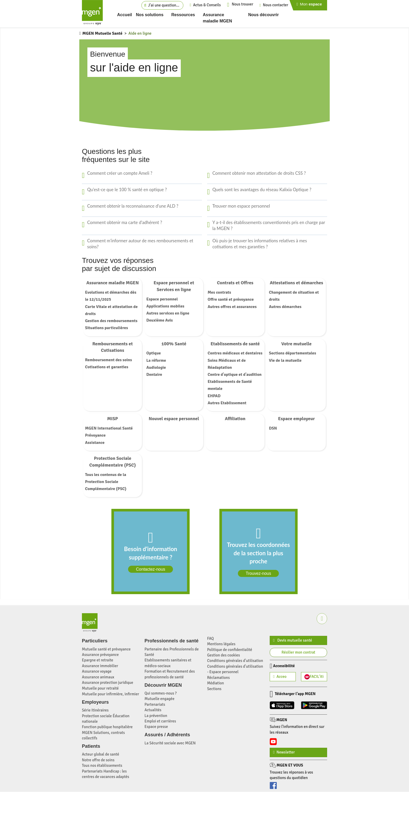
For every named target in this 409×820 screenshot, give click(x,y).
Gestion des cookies (223, 655)
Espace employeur (296, 418)
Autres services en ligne (167, 313)
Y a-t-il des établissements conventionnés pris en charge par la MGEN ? (268, 225)
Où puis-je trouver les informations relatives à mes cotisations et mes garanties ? (259, 244)
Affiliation (235, 418)
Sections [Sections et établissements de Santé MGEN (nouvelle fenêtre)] (214, 688)
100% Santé (174, 344)
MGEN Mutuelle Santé (102, 33)
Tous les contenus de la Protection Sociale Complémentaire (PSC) (106, 481)
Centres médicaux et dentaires (235, 353)
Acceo (279, 676)
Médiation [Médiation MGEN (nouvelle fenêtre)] (215, 683)
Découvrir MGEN (163, 685)
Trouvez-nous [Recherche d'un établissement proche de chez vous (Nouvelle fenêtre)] (258, 573)
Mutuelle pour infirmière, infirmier (110, 694)
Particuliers (94, 640)
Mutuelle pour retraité (100, 688)
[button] (322, 618)
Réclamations (218, 677)
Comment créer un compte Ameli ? (119, 173)
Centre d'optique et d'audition (235, 374)
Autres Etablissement (227, 403)
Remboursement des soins (108, 360)
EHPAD (214, 396)
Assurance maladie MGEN (112, 283)
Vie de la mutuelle (285, 360)
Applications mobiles (165, 306)
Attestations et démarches (296, 283)
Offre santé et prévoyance (231, 299)
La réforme (156, 360)
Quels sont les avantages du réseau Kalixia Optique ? (261, 189)
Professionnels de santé (172, 640)
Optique (153, 353)
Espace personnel (162, 299)
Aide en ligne (140, 33)
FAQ (210, 638)
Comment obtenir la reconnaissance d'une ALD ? (132, 206)
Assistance (95, 442)
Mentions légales (221, 644)
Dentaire (154, 374)
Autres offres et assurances (232, 306)
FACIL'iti (314, 676)
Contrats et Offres (235, 283)
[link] (150, 551)
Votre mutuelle (296, 344)
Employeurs (95, 702)
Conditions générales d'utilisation (235, 660)
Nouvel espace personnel (174, 418)
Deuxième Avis (159, 320)
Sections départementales (292, 353)
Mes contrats (219, 292)
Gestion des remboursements (111, 320)
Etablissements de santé (235, 344)
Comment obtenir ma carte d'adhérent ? (124, 222)
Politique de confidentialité (229, 649)
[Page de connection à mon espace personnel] (310, 5)
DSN (273, 428)
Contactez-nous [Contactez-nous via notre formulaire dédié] (150, 569)
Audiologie (156, 367)
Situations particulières (106, 327)
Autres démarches (285, 306)
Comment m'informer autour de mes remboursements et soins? (140, 244)
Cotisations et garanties (106, 367)
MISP (112, 418)
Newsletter (284, 752)
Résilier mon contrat (298, 652)
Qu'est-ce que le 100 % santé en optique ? (127, 189)
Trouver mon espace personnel (241, 206)
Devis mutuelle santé (292, 640)
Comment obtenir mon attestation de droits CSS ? (259, 173)
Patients (91, 746)
